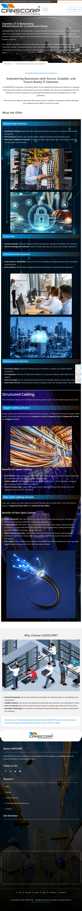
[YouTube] (20, 771)
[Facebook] (5, 771)
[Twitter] (10, 771)
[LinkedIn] (15, 771)
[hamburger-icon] (45, 9)
